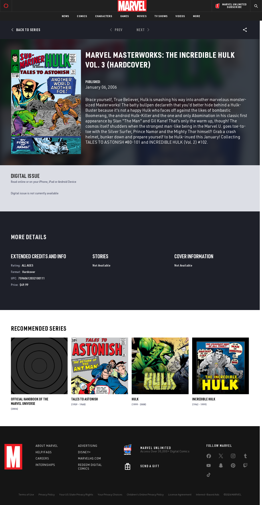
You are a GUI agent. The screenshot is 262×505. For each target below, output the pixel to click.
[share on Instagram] (233, 457)
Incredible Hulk (203, 399)
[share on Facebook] (208, 457)
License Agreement (179, 494)
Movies (142, 16)
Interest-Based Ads (207, 494)
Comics (82, 16)
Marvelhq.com (89, 458)
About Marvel (47, 445)
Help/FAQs (44, 452)
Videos (180, 16)
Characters (103, 16)
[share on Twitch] (245, 466)
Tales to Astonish (84, 399)
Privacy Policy (46, 494)
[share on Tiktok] (208, 475)
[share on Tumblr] (245, 457)
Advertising (87, 445)
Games (124, 16)
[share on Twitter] (221, 457)
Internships (45, 465)
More (196, 16)
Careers (42, 458)
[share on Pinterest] (233, 466)
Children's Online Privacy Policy (145, 494)
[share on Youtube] (208, 466)
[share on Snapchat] (221, 466)
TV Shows (161, 16)
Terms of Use (26, 494)
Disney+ (84, 452)
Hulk (135, 399)
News (65, 16)
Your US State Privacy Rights (76, 494)
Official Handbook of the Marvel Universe (29, 401)
